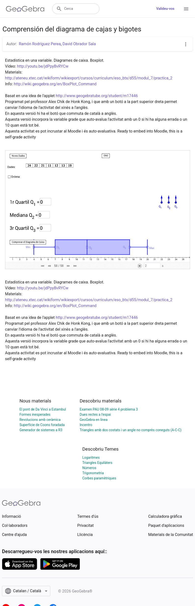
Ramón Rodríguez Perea (40, 44)
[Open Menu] (186, 9)
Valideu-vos (165, 9)
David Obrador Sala (79, 44)
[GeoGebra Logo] (25, 9)
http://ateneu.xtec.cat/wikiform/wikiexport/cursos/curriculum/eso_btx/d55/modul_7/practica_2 (88, 78)
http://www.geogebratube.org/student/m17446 (97, 95)
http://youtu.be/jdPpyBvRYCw (42, 66)
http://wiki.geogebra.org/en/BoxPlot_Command (55, 84)
